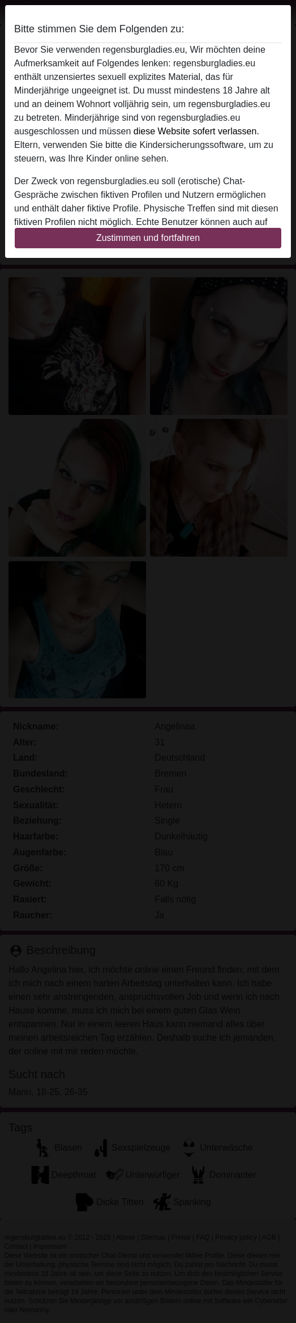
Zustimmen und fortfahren (148, 238)
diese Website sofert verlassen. (196, 131)
